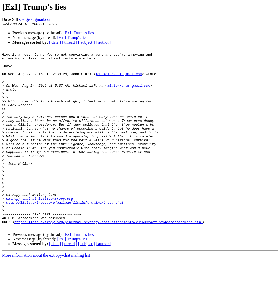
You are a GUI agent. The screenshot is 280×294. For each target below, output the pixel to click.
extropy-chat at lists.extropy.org (39, 228)
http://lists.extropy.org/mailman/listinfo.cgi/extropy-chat (65, 232)
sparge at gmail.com (35, 19)
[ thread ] (69, 42)
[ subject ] (86, 42)
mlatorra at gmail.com (129, 92)
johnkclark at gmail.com (118, 78)
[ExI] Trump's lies (79, 33)
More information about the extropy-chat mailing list (46, 289)
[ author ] (103, 42)
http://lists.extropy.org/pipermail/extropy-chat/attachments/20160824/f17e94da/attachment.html (108, 256)
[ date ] (55, 42)
